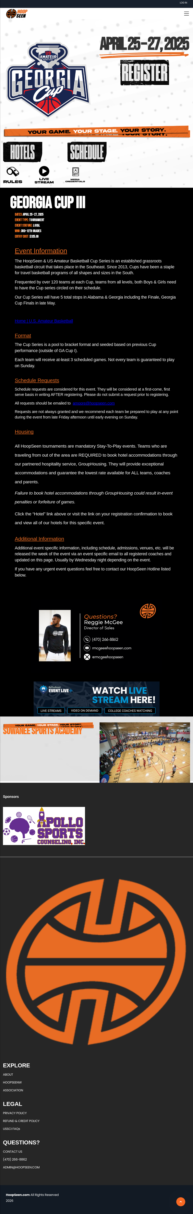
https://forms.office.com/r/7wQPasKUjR (75, 175)
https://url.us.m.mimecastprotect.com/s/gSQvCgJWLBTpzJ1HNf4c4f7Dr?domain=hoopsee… (44, 175)
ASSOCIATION (13, 1090)
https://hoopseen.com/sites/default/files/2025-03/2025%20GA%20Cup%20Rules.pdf (13, 175)
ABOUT (8, 1074)
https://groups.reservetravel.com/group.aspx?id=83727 (22, 152)
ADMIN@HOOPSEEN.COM (21, 1167)
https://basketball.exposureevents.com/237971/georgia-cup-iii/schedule (87, 152)
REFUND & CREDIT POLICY (21, 1121)
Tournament (36, 220)
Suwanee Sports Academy (42, 731)
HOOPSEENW (12, 1082)
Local (36, 225)
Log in (183, 2)
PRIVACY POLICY (15, 1113)
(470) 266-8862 (15, 1159)
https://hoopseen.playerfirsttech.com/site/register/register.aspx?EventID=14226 (144, 72)
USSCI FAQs (11, 1129)
